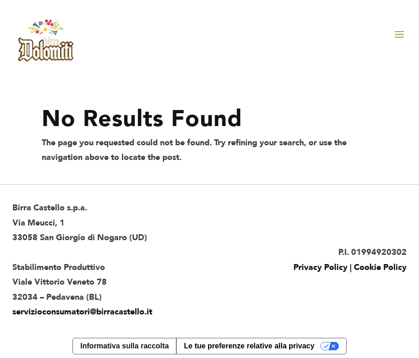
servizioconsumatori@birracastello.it (82, 312)
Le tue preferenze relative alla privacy (249, 346)
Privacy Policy (320, 267)
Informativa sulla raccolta (124, 346)
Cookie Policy (380, 267)
